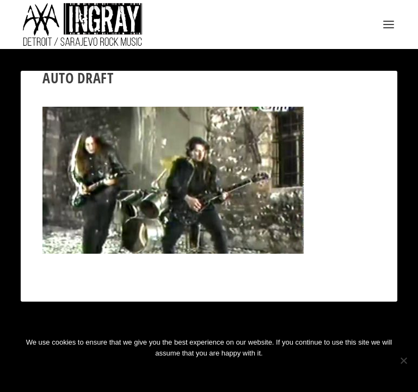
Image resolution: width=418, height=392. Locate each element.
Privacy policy (223, 371)
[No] (403, 360)
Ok (170, 371)
